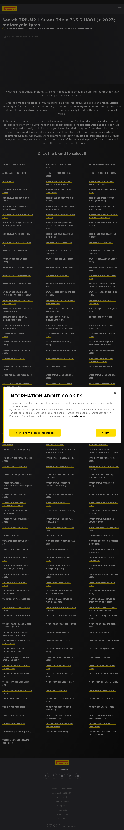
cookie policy (78, 416)
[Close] (115, 392)
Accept (105, 433)
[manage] (35, 433)
